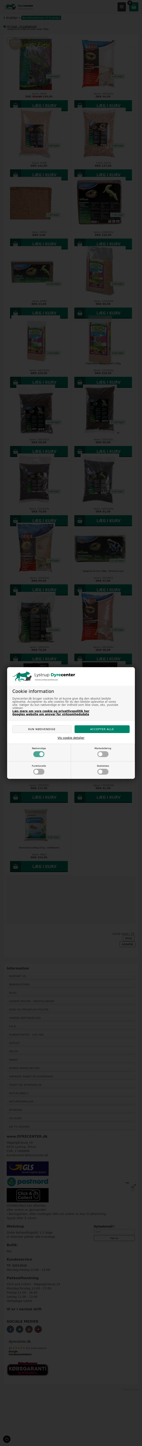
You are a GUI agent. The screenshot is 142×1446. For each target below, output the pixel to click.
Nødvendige (39, 752)
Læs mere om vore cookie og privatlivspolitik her (50, 711)
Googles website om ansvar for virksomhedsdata (50, 714)
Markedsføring (102, 752)
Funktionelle (39, 770)
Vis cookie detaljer (71, 738)
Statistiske (103, 770)
